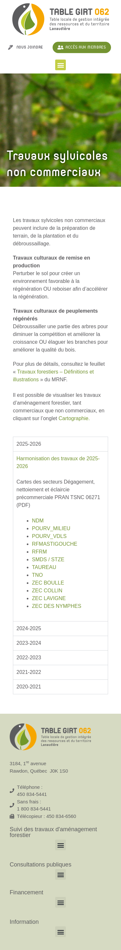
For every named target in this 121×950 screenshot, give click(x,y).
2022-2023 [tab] (28, 657)
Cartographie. (74, 418)
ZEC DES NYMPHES (56, 606)
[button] (60, 65)
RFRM (39, 551)
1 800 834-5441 (34, 808)
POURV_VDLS (49, 536)
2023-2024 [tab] (28, 643)
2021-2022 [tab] (28, 672)
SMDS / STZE (48, 559)
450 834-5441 (32, 794)
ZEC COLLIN (47, 590)
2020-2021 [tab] (28, 686)
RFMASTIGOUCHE (54, 544)
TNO (37, 575)
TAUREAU (44, 567)
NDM (38, 520)
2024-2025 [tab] (28, 628)
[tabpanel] (60, 536)
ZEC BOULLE (48, 583)
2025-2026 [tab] (28, 444)
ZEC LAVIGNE (49, 598)
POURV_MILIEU (51, 528)
